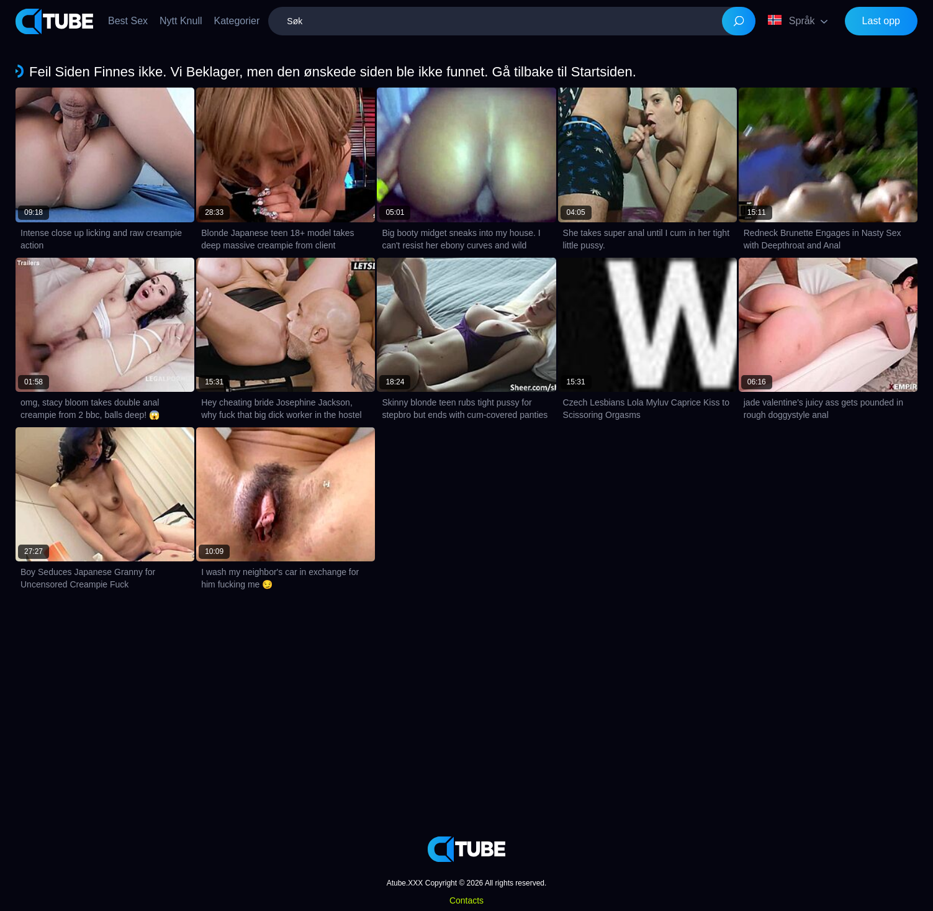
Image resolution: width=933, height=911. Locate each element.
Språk (791, 20)
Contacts (466, 900)
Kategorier (237, 21)
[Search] (738, 21)
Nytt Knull (181, 21)
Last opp (881, 21)
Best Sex (128, 21)
